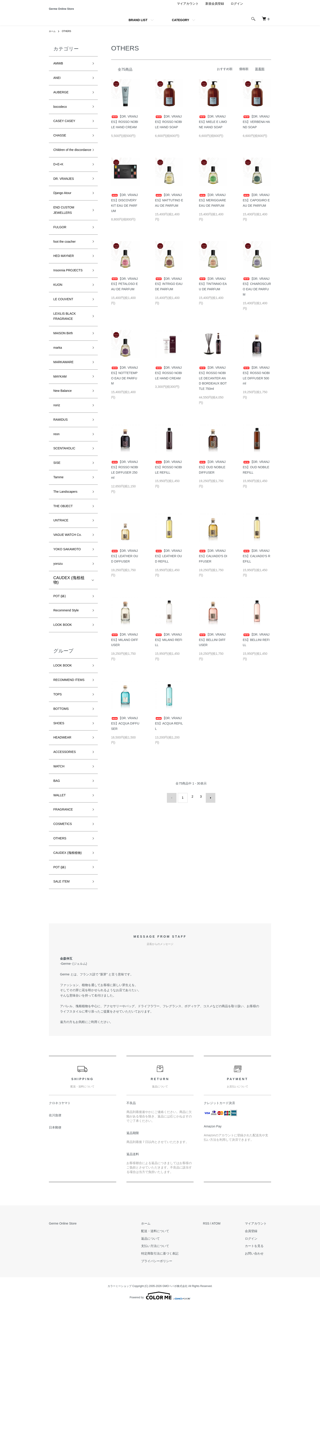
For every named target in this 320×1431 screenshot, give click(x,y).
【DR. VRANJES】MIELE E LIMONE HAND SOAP (213, 128)
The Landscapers (68, 559)
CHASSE (61, 150)
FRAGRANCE (65, 919)
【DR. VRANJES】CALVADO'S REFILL (256, 562)
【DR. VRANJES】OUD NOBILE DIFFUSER (212, 473)
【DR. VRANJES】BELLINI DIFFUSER (212, 646)
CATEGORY (180, 26)
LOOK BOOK (65, 711)
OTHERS (68, 37)
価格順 (243, 75)
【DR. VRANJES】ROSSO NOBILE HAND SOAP (168, 128)
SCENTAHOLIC (67, 511)
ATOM (225, 1348)
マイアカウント (188, 10)
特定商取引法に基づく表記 (173, 1378)
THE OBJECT (65, 575)
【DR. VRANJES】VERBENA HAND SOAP (256, 128)
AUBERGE (63, 102)
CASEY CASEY (67, 134)
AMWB (59, 70)
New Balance (65, 447)
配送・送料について (168, 1355)
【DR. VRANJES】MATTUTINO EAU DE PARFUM (169, 206)
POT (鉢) (61, 679)
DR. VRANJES (66, 204)
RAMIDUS (62, 479)
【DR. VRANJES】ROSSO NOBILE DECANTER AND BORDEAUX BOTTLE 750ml (213, 384)
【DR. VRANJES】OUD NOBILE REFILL (256, 473)
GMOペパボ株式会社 (175, 1410)
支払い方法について (168, 1370)
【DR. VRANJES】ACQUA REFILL (169, 729)
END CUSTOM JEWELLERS (66, 239)
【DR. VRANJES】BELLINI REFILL (256, 646)
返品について (163, 1363)
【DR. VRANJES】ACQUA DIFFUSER (125, 729)
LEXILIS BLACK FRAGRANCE (67, 364)
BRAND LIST (138, 26)
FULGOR (61, 259)
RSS (215, 1348)
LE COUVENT (66, 345)
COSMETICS (65, 935)
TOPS (58, 792)
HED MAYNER (66, 290)
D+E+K (59, 188)
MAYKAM (61, 431)
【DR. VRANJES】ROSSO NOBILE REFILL (168, 473)
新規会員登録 (214, 10)
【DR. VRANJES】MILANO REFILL (168, 646)
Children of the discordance (66, 169)
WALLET (61, 903)
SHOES (60, 823)
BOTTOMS (63, 808)
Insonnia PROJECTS (64, 310)
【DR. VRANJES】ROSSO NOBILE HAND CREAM (124, 128)
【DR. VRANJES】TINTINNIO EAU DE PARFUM (213, 290)
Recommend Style (69, 695)
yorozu (59, 645)
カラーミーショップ (120, 1410)
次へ (208, 802)
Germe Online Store (78, 11)
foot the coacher (67, 275)
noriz (57, 463)
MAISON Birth (65, 384)
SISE (57, 527)
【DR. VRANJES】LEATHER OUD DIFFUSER (124, 562)
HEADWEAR (64, 839)
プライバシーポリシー (170, 1385)
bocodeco (62, 118)
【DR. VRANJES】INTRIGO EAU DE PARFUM (169, 290)
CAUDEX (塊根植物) (68, 662)
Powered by (160, 1420)
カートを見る (258, 1370)
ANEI (58, 86)
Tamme (59, 543)
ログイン (237, 10)
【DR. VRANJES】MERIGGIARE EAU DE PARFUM (212, 206)
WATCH (60, 871)
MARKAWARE (66, 416)
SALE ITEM (63, 1005)
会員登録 (255, 1355)
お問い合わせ (258, 1378)
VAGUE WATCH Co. (67, 610)
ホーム (53, 37)
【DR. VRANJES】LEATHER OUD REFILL (168, 562)
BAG (57, 887)
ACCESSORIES (67, 855)
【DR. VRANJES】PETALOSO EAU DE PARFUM (124, 290)
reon (57, 495)
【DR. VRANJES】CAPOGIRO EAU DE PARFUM (256, 206)
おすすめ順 (224, 75)
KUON (59, 329)
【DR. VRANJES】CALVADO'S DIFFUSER (213, 562)
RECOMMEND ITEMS (66, 772)
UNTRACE (63, 590)
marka (58, 400)
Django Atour (64, 220)
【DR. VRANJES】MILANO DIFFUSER (124, 646)
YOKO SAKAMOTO (71, 629)
